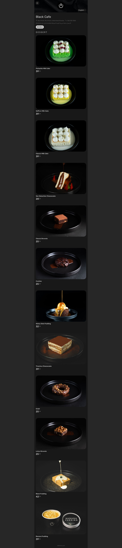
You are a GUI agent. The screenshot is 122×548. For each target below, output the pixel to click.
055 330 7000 (71, 20)
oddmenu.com (61, 545)
